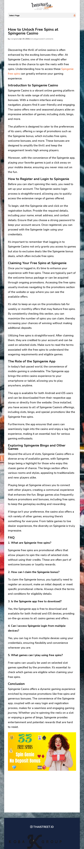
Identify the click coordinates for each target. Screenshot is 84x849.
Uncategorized (36, 39)
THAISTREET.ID (43, 827)
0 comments (48, 39)
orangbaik (14, 39)
